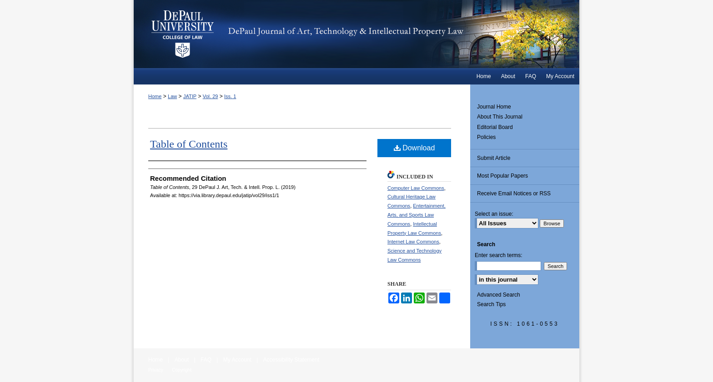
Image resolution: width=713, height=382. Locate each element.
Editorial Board (495, 127)
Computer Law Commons (415, 188)
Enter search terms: (498, 255)
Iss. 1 (230, 96)
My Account (237, 360)
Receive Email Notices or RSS (514, 193)
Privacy (155, 369)
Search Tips (491, 304)
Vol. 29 (210, 96)
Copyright (181, 369)
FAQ (206, 360)
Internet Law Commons (413, 241)
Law (172, 96)
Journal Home (494, 107)
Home (154, 96)
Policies (486, 137)
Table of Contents (188, 144)
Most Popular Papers (502, 176)
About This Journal (499, 117)
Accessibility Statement (291, 360)
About (182, 360)
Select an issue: (494, 214)
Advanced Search (498, 295)
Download (414, 148)
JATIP (189, 96)
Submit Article (493, 158)
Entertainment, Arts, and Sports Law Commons (416, 215)
